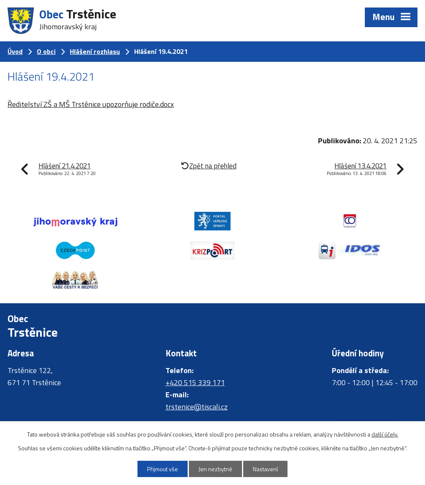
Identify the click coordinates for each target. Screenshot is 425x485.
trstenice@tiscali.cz (196, 406)
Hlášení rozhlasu (95, 51)
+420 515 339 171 (195, 382)
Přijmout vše (162, 469)
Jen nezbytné (215, 469)
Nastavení (265, 469)
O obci (46, 51)
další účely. (385, 434)
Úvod (15, 51)
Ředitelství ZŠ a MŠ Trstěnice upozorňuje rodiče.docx (91, 104)
